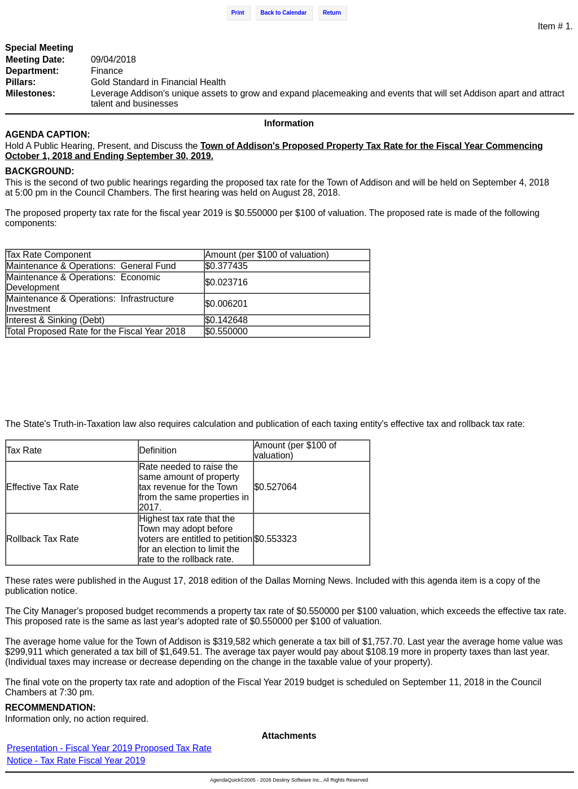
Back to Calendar (283, 13)
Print (237, 13)
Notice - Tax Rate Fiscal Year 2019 (76, 760)
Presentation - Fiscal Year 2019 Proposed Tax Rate (109, 748)
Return (332, 13)
